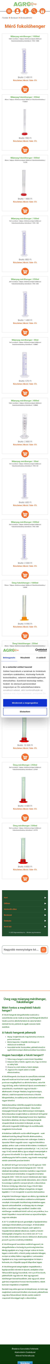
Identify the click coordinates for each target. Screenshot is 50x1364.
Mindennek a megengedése (25, 703)
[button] (43, 949)
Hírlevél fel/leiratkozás (25, 1356)
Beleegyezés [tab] (9, 657)
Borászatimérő (26, 18)
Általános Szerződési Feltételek (25, 1349)
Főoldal (5, 18)
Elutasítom (25, 711)
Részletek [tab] (25, 657)
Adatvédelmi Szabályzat (25, 1352)
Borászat (14, 18)
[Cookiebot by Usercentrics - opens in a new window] (35, 650)
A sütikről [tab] (41, 657)
